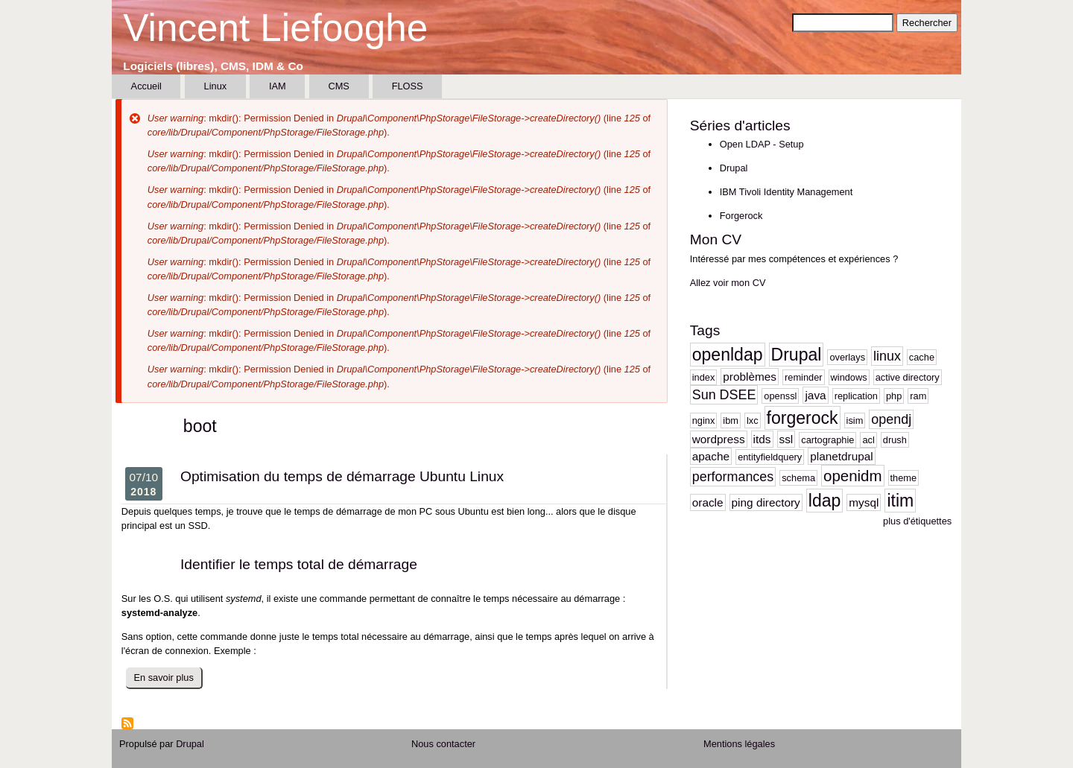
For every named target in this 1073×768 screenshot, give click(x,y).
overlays (847, 357)
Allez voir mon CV (728, 282)
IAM (277, 86)
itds (762, 439)
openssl (780, 396)
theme (903, 477)
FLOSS (407, 86)
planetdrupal (841, 456)
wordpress (718, 439)
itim (900, 500)
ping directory (766, 502)
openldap (727, 354)
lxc (753, 420)
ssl (786, 439)
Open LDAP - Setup (762, 144)
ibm (730, 420)
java (815, 395)
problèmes (749, 376)
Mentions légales (739, 743)
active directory (908, 377)
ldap (824, 500)
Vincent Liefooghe (275, 28)
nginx (703, 420)
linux (887, 356)
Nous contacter (443, 743)
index (703, 377)
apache (710, 456)
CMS (338, 86)
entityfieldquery (770, 457)
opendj (891, 419)
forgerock (802, 418)
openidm (852, 475)
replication (856, 396)
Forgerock (741, 215)
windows (849, 377)
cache (921, 357)
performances (732, 476)
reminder (804, 377)
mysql (864, 502)
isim (855, 420)
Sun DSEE (724, 394)
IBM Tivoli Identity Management (786, 191)
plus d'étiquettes (917, 521)
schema (798, 477)
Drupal (734, 168)
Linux (215, 86)
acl (868, 439)
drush (895, 439)
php (894, 396)
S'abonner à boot (127, 723)
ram (918, 396)
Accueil (146, 86)
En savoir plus (168, 679)
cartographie (827, 439)
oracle (708, 502)
